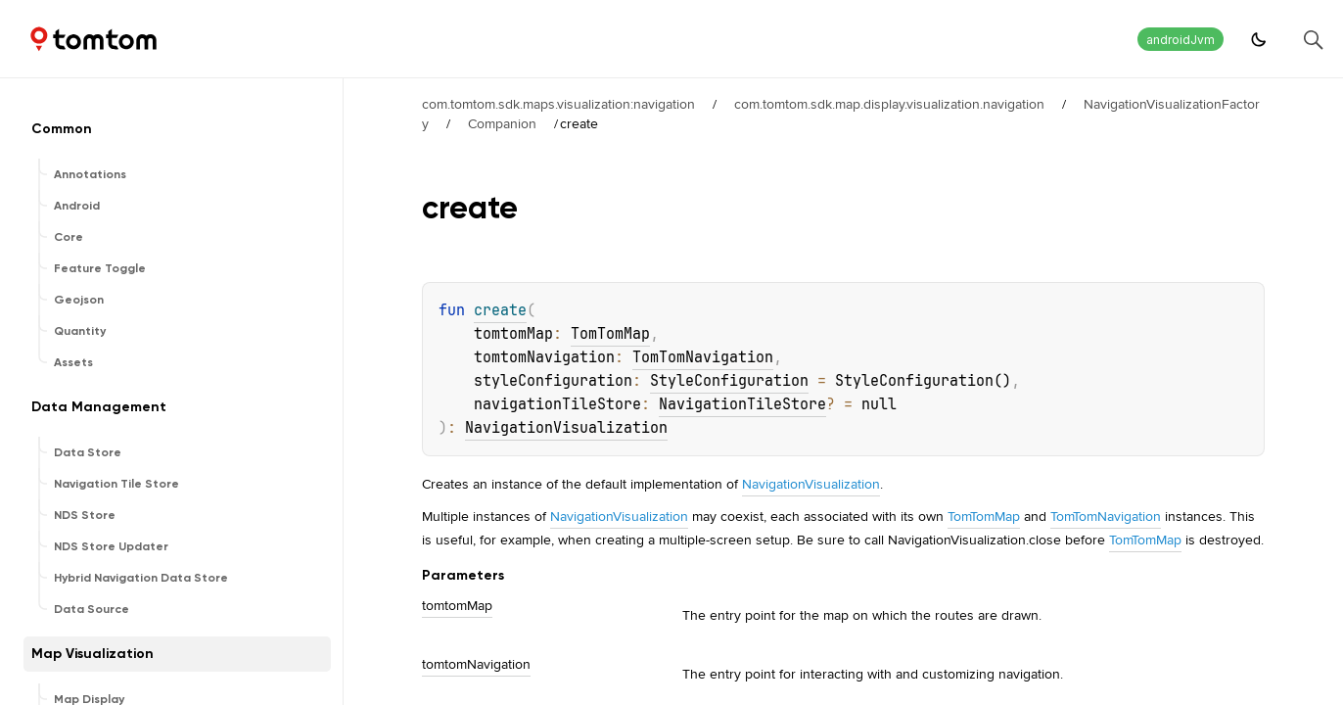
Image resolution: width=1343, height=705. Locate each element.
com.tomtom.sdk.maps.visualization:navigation (558, 104)
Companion (502, 123)
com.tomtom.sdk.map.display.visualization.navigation (889, 104)
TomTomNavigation (702, 357)
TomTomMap (610, 334)
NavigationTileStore (742, 404)
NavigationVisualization (566, 428)
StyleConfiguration (729, 381)
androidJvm (1180, 39)
